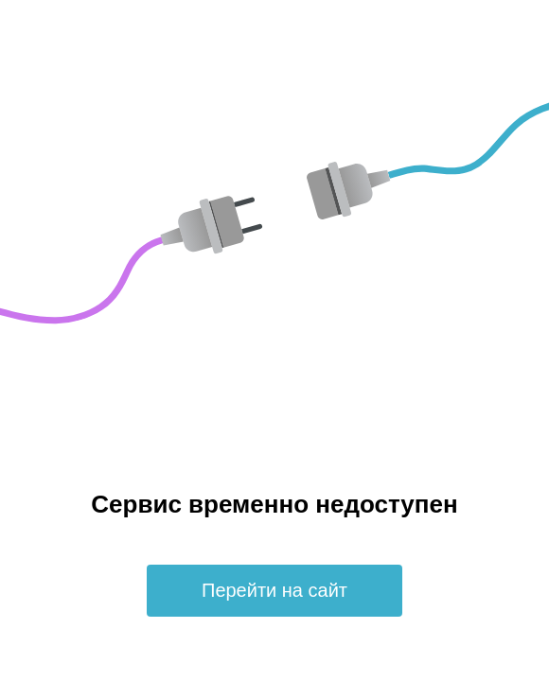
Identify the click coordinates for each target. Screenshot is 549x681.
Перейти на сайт (274, 590)
